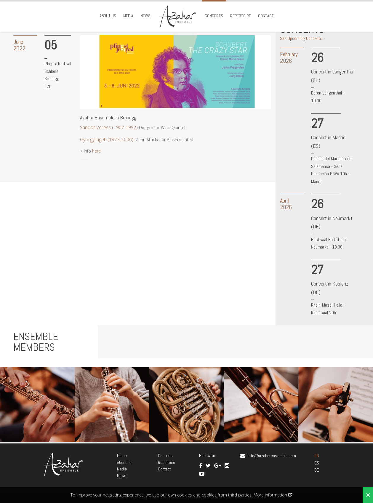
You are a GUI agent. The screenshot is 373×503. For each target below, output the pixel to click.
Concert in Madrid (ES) (328, 141)
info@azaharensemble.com (272, 456)
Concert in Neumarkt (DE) (332, 222)
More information (270, 495)
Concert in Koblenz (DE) (329, 288)
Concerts (214, 15)
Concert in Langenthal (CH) (332, 76)
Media (128, 15)
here (96, 151)
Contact (266, 15)
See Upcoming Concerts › (302, 38)
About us (108, 15)
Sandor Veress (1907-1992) (109, 127)
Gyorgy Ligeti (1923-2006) (107, 139)
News (145, 15)
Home (122, 455)
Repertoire (240, 15)
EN (316, 456)
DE (316, 470)
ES (316, 463)
